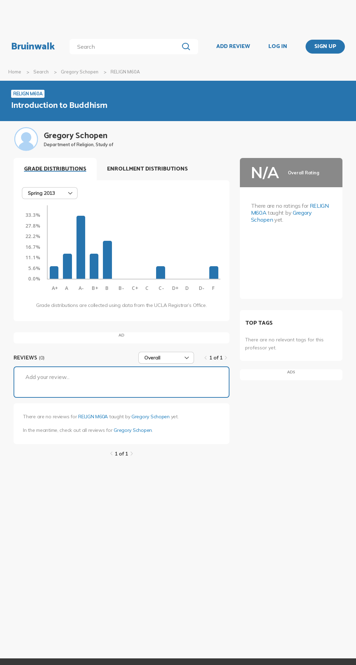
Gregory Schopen (79, 71)
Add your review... (47, 376)
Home (14, 71)
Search (41, 71)
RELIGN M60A (93, 416)
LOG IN (277, 46)
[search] (125, 46)
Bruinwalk (33, 46)
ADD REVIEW (233, 46)
